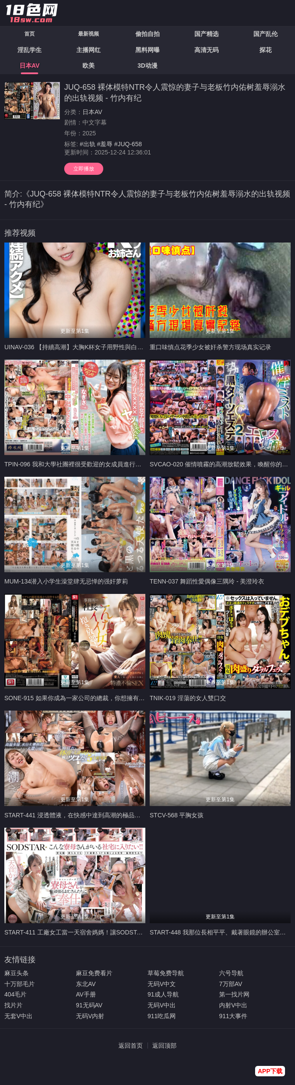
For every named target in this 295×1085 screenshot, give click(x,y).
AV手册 (86, 994)
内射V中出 (233, 1005)
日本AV (92, 111)
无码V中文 (162, 983)
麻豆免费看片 (94, 973)
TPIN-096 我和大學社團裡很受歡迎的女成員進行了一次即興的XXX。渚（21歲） (112, 464)
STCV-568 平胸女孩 (176, 815)
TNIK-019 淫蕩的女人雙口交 (188, 698)
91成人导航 (163, 994)
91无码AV (89, 1005)
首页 (29, 34)
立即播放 (83, 169)
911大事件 (233, 1016)
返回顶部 (164, 1045)
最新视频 (88, 34)
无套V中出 (18, 1016)
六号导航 (231, 973)
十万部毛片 (19, 983)
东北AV (86, 983)
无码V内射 (90, 1016)
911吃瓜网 (162, 1016)
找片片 (13, 1005)
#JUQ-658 (128, 144)
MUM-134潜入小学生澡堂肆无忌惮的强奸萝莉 (66, 581)
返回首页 (130, 1045)
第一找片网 (234, 994)
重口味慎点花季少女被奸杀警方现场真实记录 (210, 347)
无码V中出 (162, 1005)
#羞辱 (104, 144)
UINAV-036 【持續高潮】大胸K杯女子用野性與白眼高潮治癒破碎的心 (98, 347)
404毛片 (15, 994)
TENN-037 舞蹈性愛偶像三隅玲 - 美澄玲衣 (207, 581)
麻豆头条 (16, 973)
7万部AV (230, 983)
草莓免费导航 (166, 973)
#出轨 (87, 144)
